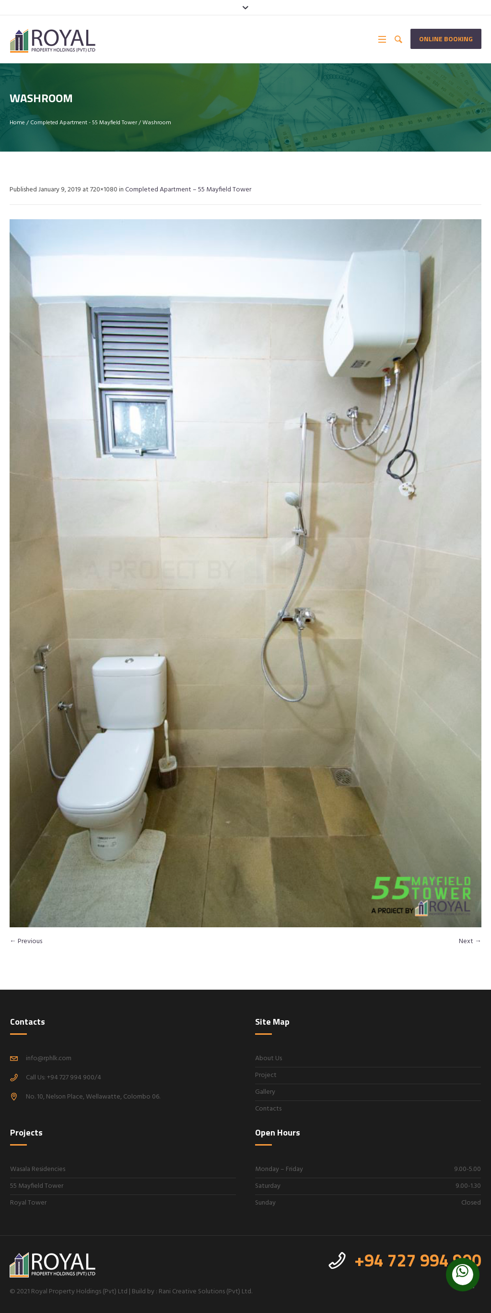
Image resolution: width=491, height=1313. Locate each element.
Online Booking (446, 39)
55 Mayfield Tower (36, 1186)
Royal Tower (28, 1202)
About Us (268, 1058)
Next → (470, 941)
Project (266, 1075)
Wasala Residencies (37, 1169)
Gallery (265, 1092)
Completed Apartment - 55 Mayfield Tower (83, 123)
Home (17, 123)
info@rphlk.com (48, 1058)
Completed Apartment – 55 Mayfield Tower (188, 189)
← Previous (26, 941)
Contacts (268, 1108)
